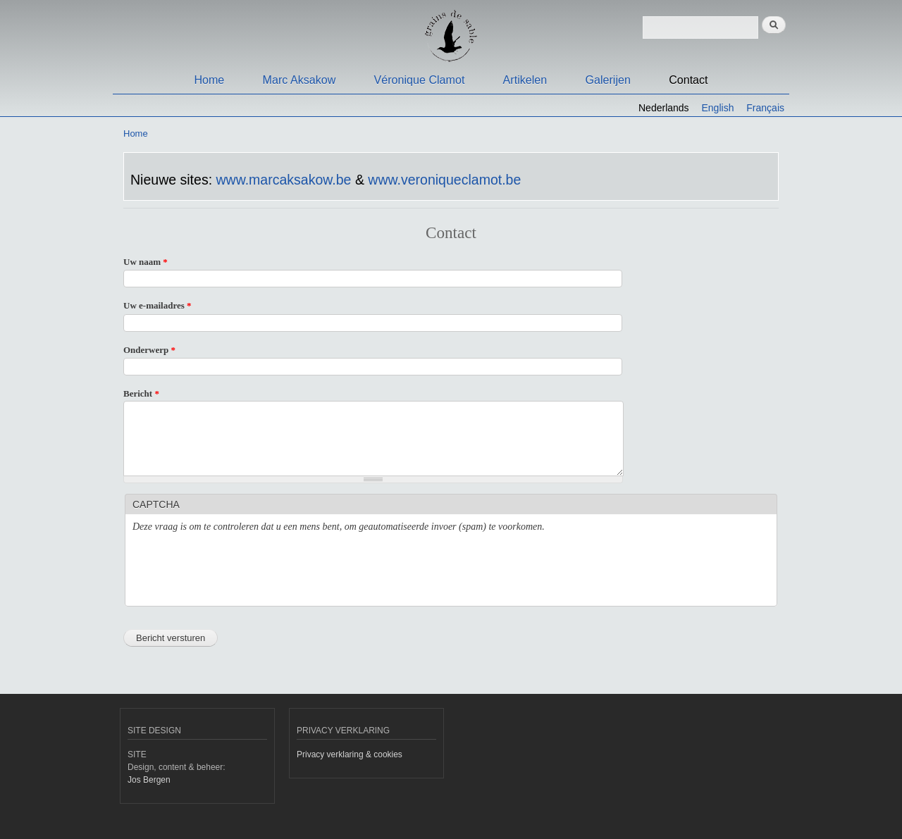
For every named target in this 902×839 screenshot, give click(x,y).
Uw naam (145, 261)
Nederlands (663, 107)
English (718, 107)
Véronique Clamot (419, 79)
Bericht (141, 393)
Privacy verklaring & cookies (349, 754)
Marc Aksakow (299, 79)
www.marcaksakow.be (283, 179)
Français (765, 107)
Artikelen (525, 79)
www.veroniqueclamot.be (444, 179)
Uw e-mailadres (157, 305)
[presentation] (239, 571)
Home (209, 79)
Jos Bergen (149, 780)
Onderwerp (149, 349)
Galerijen (607, 79)
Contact (688, 79)
